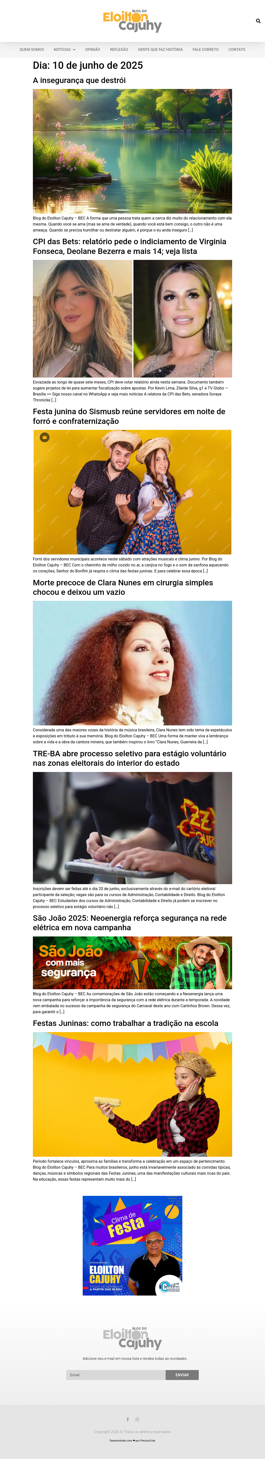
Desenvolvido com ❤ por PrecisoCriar (132, 1440)
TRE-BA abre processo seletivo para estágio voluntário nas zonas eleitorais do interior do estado (129, 758)
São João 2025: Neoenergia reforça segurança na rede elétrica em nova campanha (130, 922)
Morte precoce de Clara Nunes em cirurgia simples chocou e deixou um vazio (123, 587)
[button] (258, 21)
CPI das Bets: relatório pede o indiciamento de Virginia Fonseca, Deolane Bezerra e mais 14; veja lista (129, 246)
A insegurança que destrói (79, 80)
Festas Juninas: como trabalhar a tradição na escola (125, 1023)
